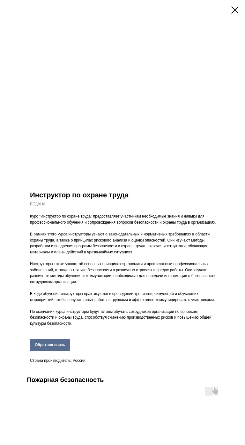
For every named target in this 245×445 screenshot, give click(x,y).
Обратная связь (50, 345)
